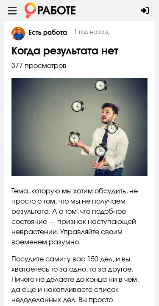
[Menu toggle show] (12, 10)
